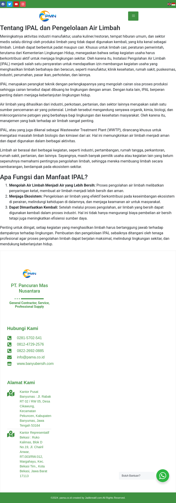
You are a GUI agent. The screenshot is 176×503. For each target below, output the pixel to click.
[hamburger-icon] (133, 16)
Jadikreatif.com (93, 497)
